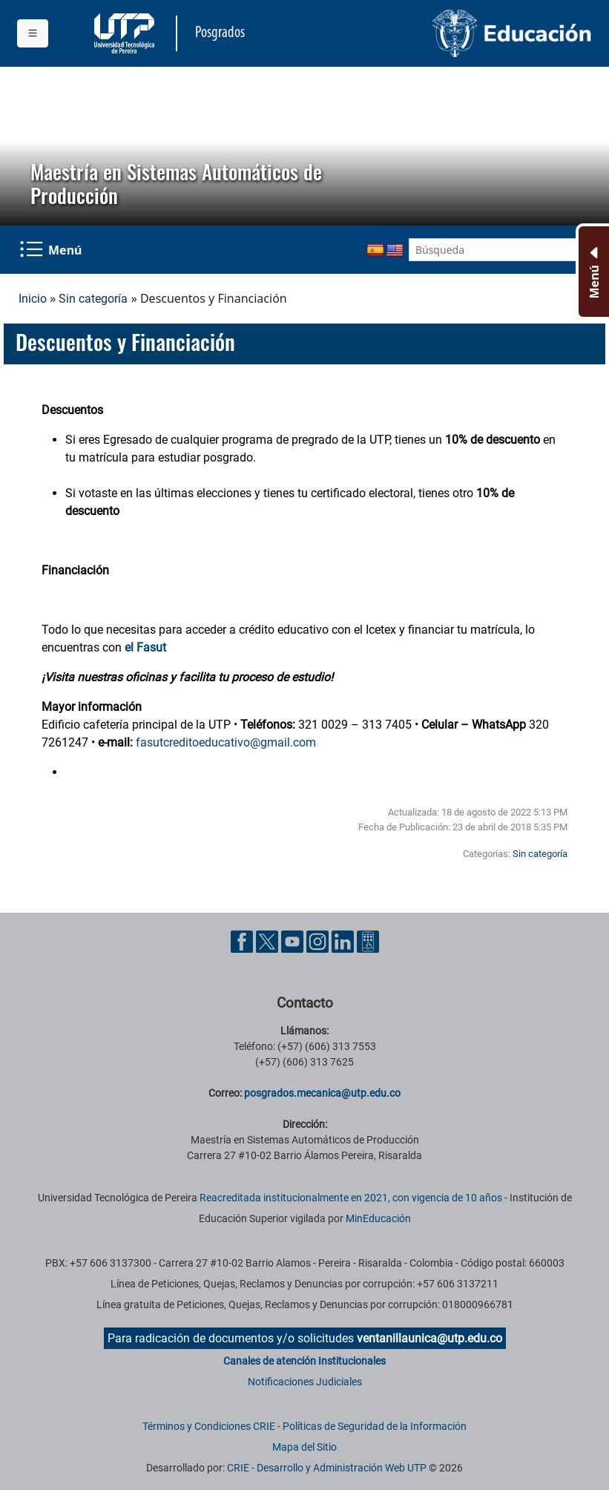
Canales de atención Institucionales (304, 1361)
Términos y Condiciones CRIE (208, 1426)
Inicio (33, 299)
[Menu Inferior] (592, 271)
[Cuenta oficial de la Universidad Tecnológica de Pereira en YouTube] (293, 941)
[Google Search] (493, 249)
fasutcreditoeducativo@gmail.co (221, 742)
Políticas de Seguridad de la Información (375, 1426)
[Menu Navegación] (52, 250)
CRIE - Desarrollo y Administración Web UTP (327, 1468)
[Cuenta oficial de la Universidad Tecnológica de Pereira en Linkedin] (344, 941)
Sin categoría (93, 299)
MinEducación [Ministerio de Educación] (378, 1218)
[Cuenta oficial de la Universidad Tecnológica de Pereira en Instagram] (319, 941)
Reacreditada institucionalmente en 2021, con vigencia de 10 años (351, 1198)
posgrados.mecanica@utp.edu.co (322, 1093)
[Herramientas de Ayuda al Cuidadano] (368, 941)
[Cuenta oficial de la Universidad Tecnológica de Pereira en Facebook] (243, 941)
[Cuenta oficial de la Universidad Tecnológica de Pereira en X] (268, 941)
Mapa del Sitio (304, 1447)
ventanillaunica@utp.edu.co (429, 1338)
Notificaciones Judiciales (305, 1382)
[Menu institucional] (32, 33)
